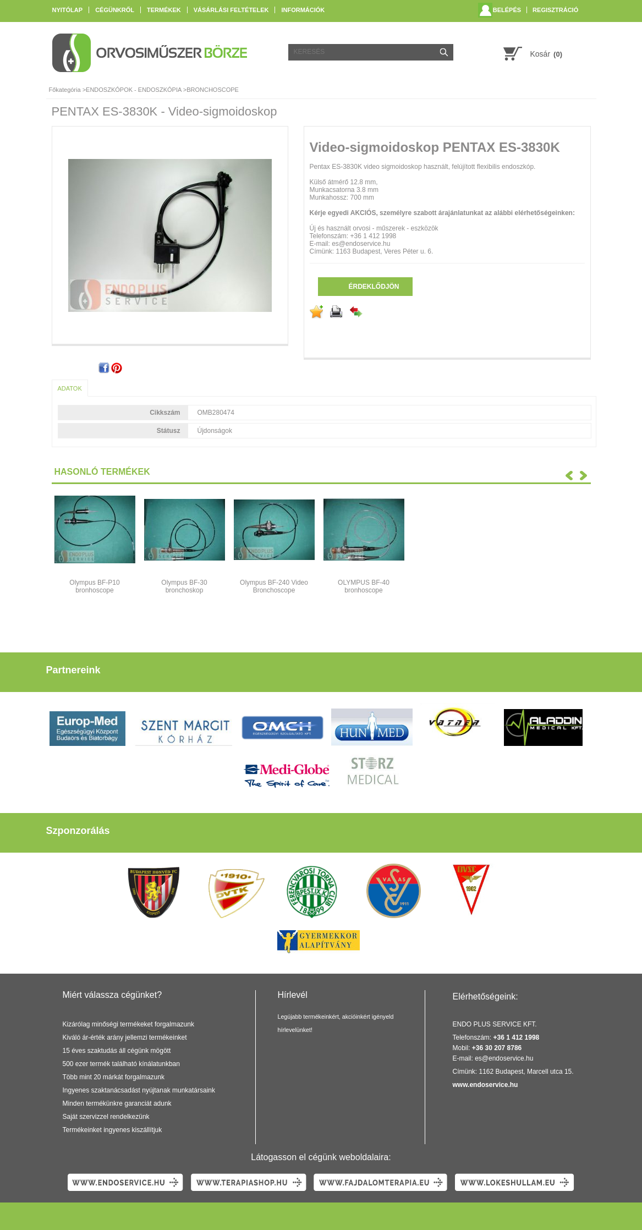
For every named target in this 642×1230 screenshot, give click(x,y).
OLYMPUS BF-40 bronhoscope (363, 586)
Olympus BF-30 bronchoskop (184, 586)
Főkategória (65, 89)
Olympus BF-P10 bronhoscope (94, 586)
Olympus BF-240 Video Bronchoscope (274, 586)
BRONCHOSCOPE (212, 89)
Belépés (507, 10)
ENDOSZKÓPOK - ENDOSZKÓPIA (134, 89)
